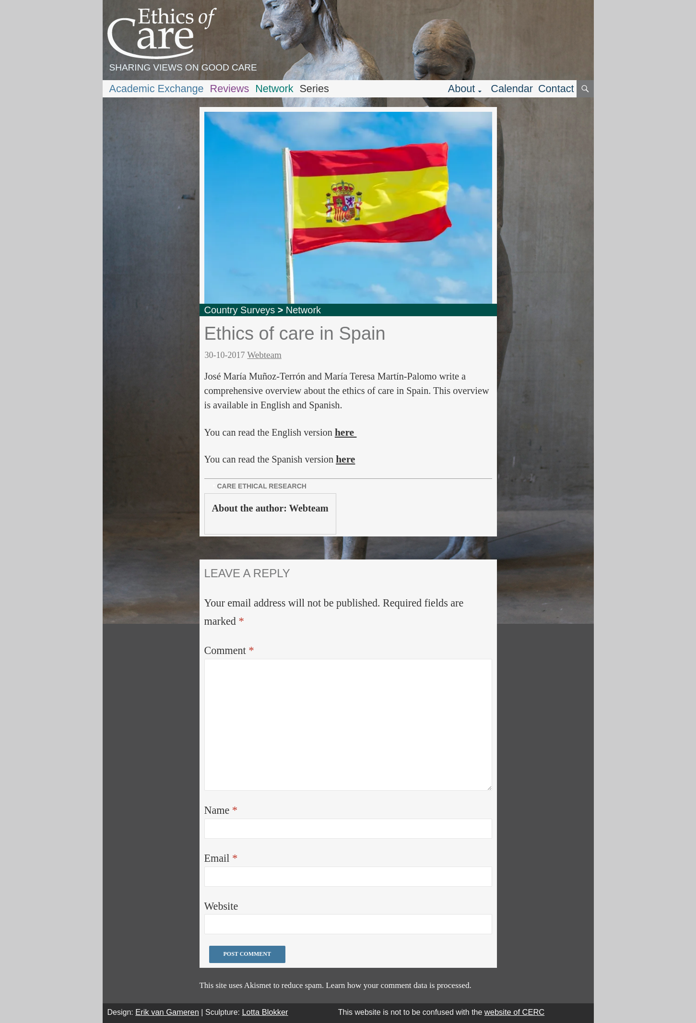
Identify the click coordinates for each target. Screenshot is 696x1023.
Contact (556, 89)
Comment (229, 650)
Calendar (512, 89)
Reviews (229, 89)
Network (274, 89)
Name (221, 810)
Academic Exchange (156, 89)
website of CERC (514, 1012)
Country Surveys (239, 310)
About (461, 89)
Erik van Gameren (167, 1012)
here (346, 432)
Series (314, 89)
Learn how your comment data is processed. (399, 985)
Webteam (264, 355)
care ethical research (262, 486)
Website (221, 906)
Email (221, 858)
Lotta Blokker (265, 1012)
